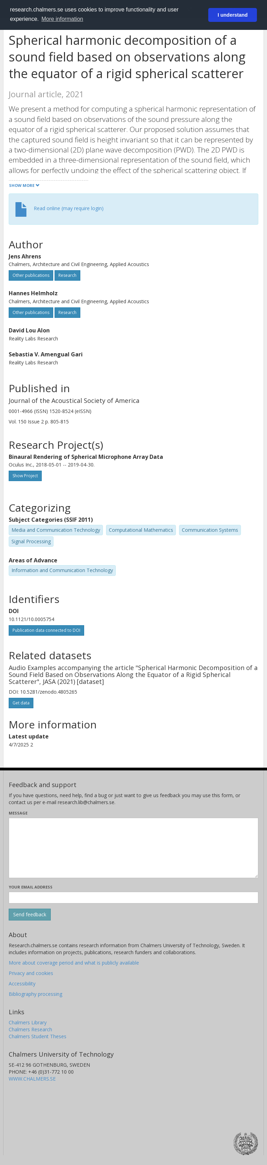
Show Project (25, 476)
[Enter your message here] (133, 848)
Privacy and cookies (31, 973)
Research (67, 275)
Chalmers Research (30, 1029)
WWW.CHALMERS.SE (32, 1078)
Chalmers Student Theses (37, 1036)
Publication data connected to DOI (46, 630)
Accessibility (22, 983)
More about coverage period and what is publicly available (74, 962)
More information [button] (62, 19)
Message (18, 813)
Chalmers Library (28, 1022)
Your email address (30, 887)
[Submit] (30, 914)
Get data (21, 703)
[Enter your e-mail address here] (133, 897)
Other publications (31, 275)
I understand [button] (233, 15)
